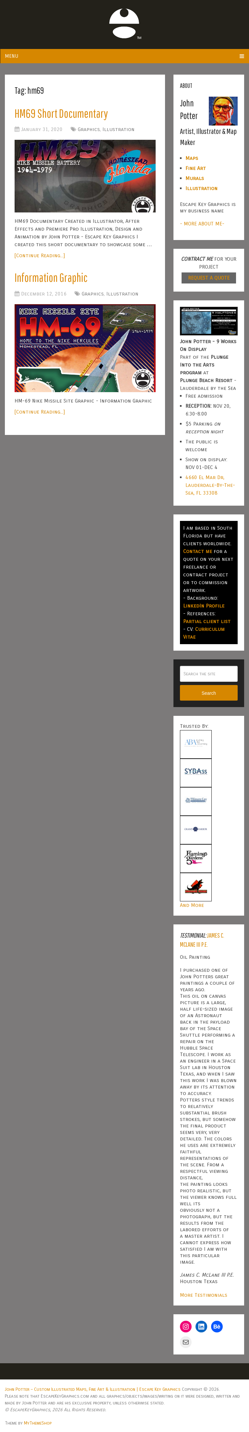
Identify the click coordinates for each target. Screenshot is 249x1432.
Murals (194, 178)
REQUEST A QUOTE (209, 278)
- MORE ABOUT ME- (202, 224)
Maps (191, 158)
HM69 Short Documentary (63, 113)
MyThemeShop (38, 1423)
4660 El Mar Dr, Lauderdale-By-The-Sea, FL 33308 (210, 485)
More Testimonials (203, 1295)
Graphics (89, 130)
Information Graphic (52, 278)
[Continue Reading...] (40, 256)
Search (209, 693)
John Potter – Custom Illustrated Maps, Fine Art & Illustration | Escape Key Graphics (93, 1389)
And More (192, 905)
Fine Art (195, 168)
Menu (11, 56)
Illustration (118, 130)
